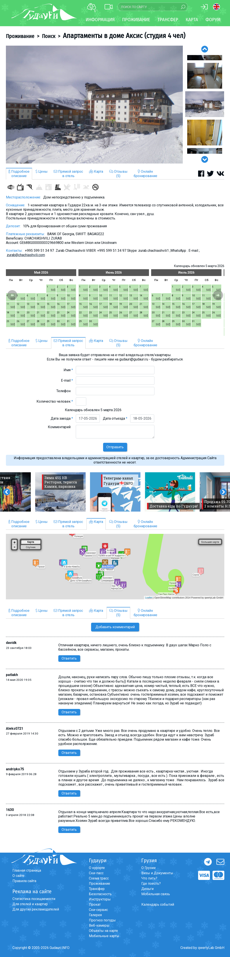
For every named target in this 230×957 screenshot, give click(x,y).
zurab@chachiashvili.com (26, 255)
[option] (94, 105)
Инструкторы (100, 899)
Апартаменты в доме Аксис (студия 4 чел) (124, 35)
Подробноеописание (19, 173)
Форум (213, 19)
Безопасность (100, 894)
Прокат (95, 904)
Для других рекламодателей (35, 909)
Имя (68, 370)
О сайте (18, 876)
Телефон (64, 391)
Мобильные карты (104, 936)
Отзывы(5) (118, 173)
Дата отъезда (115, 418)
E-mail (67, 380)
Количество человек (54, 401)
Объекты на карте (103, 931)
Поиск (48, 36)
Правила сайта (24, 881)
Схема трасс (99, 878)
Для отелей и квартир (30, 904)
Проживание (20, 36)
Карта (192, 19)
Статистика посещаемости (33, 899)
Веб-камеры (99, 925)
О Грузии (148, 868)
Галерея (95, 915)
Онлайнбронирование (145, 173)
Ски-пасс (96, 873)
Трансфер (97, 889)
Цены (42, 171)
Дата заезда (62, 418)
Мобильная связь (155, 894)
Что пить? (149, 878)
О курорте (97, 868)
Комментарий (60, 427)
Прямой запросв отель (68, 173)
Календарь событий (157, 904)
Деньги (147, 889)
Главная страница (26, 870)
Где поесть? (151, 883)
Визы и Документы (157, 873)
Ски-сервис (98, 910)
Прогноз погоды (102, 920)
